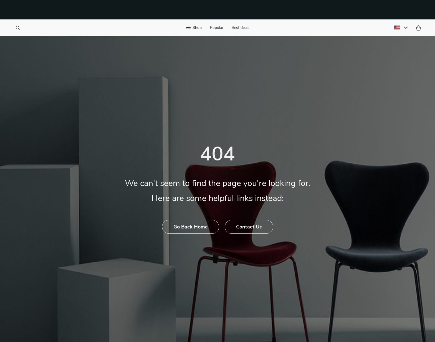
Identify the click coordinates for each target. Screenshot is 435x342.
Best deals (240, 28)
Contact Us (249, 227)
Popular (216, 28)
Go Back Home (190, 227)
